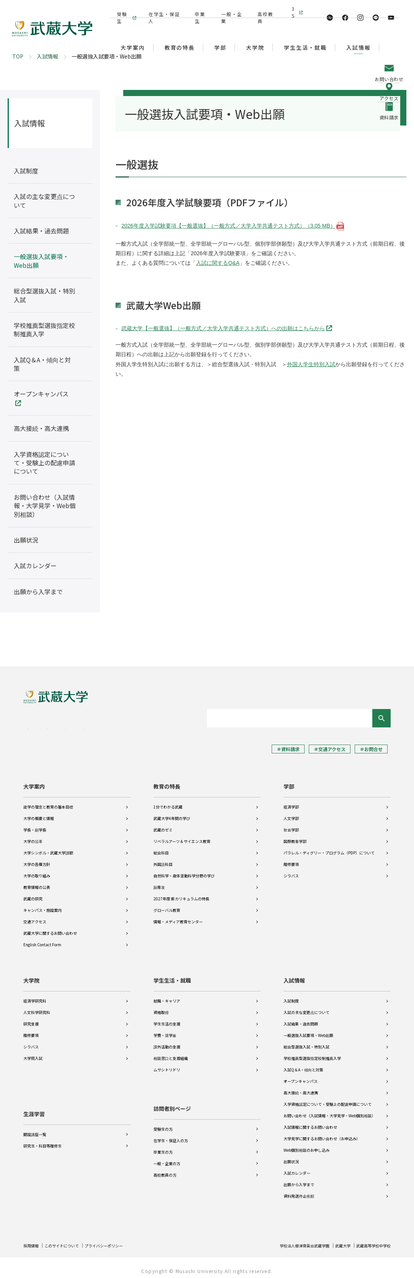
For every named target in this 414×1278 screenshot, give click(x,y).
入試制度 (291, 995)
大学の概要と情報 (38, 813)
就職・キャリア (166, 995)
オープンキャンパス (301, 1076)
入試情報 (47, 56)
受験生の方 (163, 1123)
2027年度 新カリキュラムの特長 (181, 893)
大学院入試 (32, 1053)
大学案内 (34, 781)
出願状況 (291, 1156)
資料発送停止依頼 (299, 1190)
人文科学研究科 (36, 1007)
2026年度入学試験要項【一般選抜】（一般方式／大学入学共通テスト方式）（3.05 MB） (228, 226)
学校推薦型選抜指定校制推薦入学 (312, 1053)
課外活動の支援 (166, 1041)
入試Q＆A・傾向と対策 (303, 1064)
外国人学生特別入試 (311, 364)
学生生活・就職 (172, 975)
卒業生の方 (163, 1146)
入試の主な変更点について (306, 1007)
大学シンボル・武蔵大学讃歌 (48, 847)
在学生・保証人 (162, 8)
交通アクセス (34, 916)
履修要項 (291, 859)
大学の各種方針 (36, 859)
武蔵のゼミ (163, 824)
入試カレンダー (297, 1167)
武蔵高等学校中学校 (370, 1240)
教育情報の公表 (36, 882)
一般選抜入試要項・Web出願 (308, 1030)
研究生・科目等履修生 (42, 1135)
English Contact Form (42, 939)
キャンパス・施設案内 (42, 905)
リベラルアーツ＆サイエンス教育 (181, 836)
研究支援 (31, 1018)
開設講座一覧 (34, 1123)
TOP (17, 56)
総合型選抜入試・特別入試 (306, 1041)
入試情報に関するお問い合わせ (310, 1122)
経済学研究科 (34, 995)
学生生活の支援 (166, 1018)
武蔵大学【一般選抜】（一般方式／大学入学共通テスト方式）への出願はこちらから (223, 328)
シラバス (291, 870)
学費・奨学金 (164, 1030)
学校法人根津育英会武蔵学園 (289, 1240)
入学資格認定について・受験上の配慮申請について (328, 1099)
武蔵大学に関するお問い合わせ (50, 928)
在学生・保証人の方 (170, 1135)
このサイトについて (68, 1240)
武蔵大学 (334, 1240)
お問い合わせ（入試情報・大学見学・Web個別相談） (329, 1110)
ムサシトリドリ (166, 1064)
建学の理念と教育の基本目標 (48, 801)
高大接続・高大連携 (301, 1087)
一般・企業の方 (166, 1158)
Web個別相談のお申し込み (306, 1145)
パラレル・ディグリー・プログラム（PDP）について (329, 847)
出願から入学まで (299, 1179)
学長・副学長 (34, 824)
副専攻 (159, 882)
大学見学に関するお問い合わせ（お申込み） (322, 1133)
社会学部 (291, 824)
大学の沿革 (32, 836)
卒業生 (199, 8)
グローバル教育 (166, 905)
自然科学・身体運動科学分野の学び (184, 870)
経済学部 (291, 801)
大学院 (31, 975)
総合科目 (161, 847)
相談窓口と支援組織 (170, 1053)
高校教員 (263, 8)
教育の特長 (166, 781)
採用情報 (32, 1240)
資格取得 (161, 1007)
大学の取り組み (36, 870)
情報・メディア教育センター (178, 916)
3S (293, 8)
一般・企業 (230, 8)
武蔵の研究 (32, 893)
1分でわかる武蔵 (168, 801)
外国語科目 (163, 859)
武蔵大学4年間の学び (171, 813)
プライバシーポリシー (117, 1240)
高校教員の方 (164, 1169)
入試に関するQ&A (218, 263)
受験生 (121, 8)
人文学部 (291, 813)
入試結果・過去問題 (301, 1018)
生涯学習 (34, 1103)
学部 (289, 781)
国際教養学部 (295, 836)
